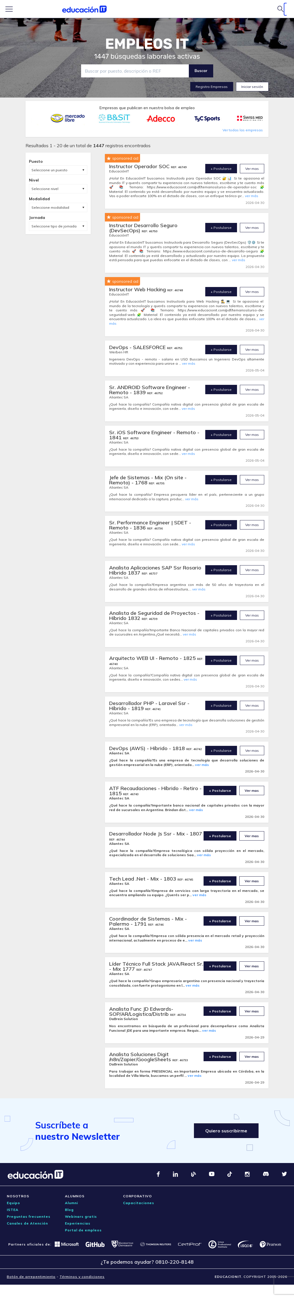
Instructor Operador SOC (140, 166)
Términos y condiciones (82, 1276)
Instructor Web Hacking (138, 289)
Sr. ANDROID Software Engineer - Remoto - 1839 (149, 390)
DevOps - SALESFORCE (138, 347)
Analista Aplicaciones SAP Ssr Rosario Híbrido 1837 (155, 570)
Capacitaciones (138, 1203)
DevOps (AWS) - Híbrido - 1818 (147, 748)
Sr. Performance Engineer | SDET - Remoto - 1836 (150, 525)
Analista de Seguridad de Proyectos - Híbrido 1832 (154, 615)
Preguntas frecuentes (28, 1216)
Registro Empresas (212, 87)
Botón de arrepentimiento (31, 1276)
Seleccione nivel (44, 189)
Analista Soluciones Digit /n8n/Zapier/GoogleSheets (140, 1057)
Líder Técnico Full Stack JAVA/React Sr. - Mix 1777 (156, 966)
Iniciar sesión (252, 87)
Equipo (13, 1203)
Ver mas (252, 168)
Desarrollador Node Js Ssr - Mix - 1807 (155, 833)
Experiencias (77, 1223)
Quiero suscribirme (226, 1131)
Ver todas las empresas (243, 130)
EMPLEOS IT (147, 43)
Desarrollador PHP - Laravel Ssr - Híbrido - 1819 (149, 706)
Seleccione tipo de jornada (54, 226)
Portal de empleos (83, 1230)
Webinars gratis (81, 1216)
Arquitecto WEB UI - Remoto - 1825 (153, 658)
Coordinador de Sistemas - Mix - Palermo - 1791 (148, 921)
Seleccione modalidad (50, 207)
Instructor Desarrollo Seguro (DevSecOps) (143, 228)
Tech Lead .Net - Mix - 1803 (143, 878)
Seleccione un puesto (49, 170)
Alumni (71, 1203)
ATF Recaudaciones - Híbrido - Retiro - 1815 (155, 791)
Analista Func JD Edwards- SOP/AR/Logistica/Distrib (141, 1011)
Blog (69, 1210)
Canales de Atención (27, 1223)
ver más (251, 196)
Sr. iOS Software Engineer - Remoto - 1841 (154, 435)
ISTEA (12, 1210)
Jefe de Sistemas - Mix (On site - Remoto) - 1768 (148, 480)
